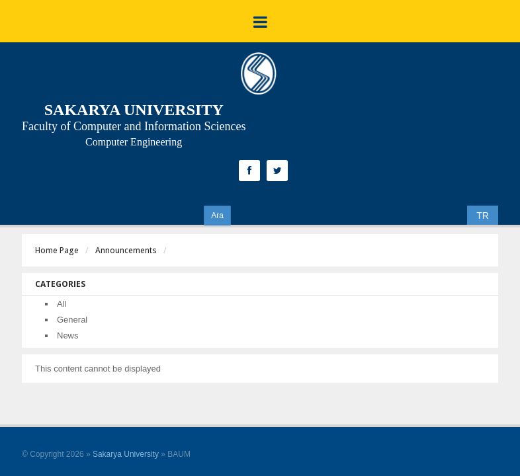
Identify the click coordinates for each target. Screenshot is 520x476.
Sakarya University (126, 454)
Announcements (126, 250)
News (68, 335)
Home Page (57, 250)
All (61, 304)
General (72, 320)
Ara (217, 215)
